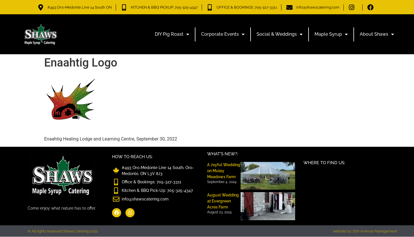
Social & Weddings (280, 34)
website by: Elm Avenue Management (365, 231)
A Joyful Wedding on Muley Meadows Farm (223, 170)
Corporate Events (223, 34)
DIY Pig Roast (172, 34)
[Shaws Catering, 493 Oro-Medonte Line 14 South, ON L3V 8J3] (347, 191)
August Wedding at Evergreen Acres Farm (223, 201)
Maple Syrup (331, 34)
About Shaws (377, 34)
